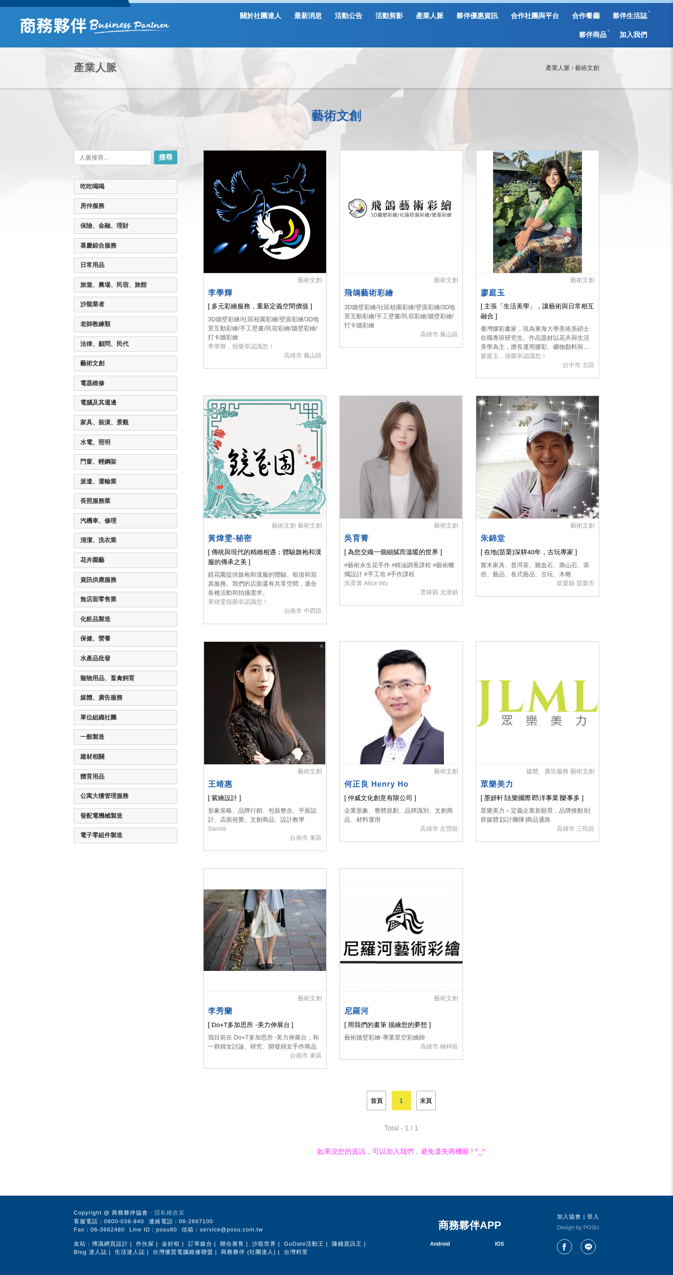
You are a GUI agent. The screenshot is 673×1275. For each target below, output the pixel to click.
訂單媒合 (200, 1243)
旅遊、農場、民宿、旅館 (113, 284)
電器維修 (92, 383)
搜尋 (166, 157)
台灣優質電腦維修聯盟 (183, 1252)
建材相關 (92, 756)
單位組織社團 (98, 717)
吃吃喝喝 (92, 186)
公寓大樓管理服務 (104, 795)
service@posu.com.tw (231, 1229)
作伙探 (145, 1243)
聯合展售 (232, 1243)
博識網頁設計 (110, 1243)
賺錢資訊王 (347, 1243)
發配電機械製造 (101, 815)
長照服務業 (95, 500)
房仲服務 (92, 205)
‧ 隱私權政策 (168, 1212)
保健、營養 (95, 638)
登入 (593, 1216)
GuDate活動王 (304, 1243)
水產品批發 (95, 658)
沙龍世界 (264, 1243)
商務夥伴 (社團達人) (248, 1252)
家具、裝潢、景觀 (104, 422)
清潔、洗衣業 (98, 540)
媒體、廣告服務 (101, 697)
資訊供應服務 (98, 579)
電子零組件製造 (101, 835)
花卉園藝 (92, 559)
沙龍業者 (92, 304)
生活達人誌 (130, 1252)
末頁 (426, 1100)
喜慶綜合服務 (98, 245)
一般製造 (92, 736)
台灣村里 (296, 1252)
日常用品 (92, 264)
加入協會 (569, 1216)
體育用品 (92, 776)
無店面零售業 (98, 599)
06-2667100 (196, 1221)
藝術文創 (92, 363)
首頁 (377, 1100)
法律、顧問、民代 (104, 343)
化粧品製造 (95, 619)
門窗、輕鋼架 (98, 461)
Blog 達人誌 (90, 1252)
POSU (591, 1227)
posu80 (166, 1229)
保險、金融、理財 (104, 225)
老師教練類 (95, 323)
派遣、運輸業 (98, 481)
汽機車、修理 (98, 520)
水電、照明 (95, 442)
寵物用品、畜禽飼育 (107, 678)
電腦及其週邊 (98, 402)
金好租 (171, 1243)
